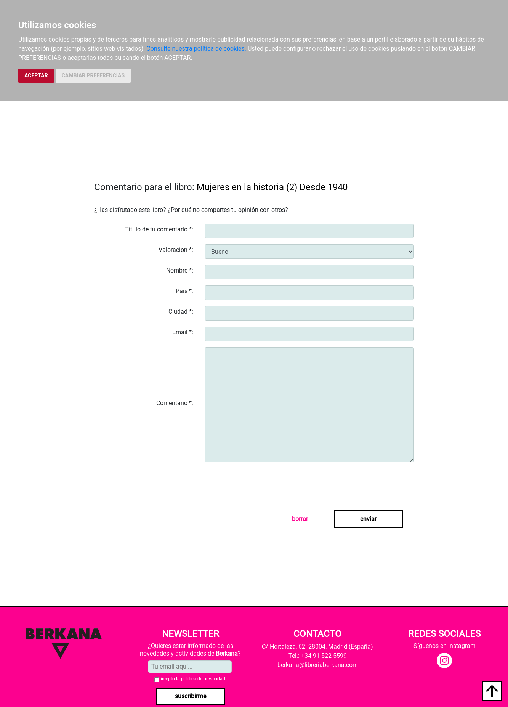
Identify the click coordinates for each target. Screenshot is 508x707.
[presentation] (263, 483)
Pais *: (184, 291)
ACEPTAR (36, 75)
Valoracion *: (176, 249)
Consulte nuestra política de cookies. (196, 48)
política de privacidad (203, 678)
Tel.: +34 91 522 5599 (317, 655)
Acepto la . (193, 678)
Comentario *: (174, 403)
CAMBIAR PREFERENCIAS (93, 75)
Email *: (182, 332)
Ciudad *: (180, 311)
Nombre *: (179, 270)
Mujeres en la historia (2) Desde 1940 (272, 187)
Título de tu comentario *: (159, 229)
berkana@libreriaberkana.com (317, 665)
